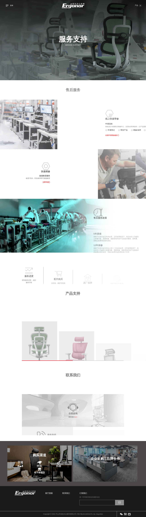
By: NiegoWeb (99, 514)
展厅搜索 (49, 493)
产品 (138, 5)
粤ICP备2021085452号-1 (85, 514)
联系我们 (66, 493)
